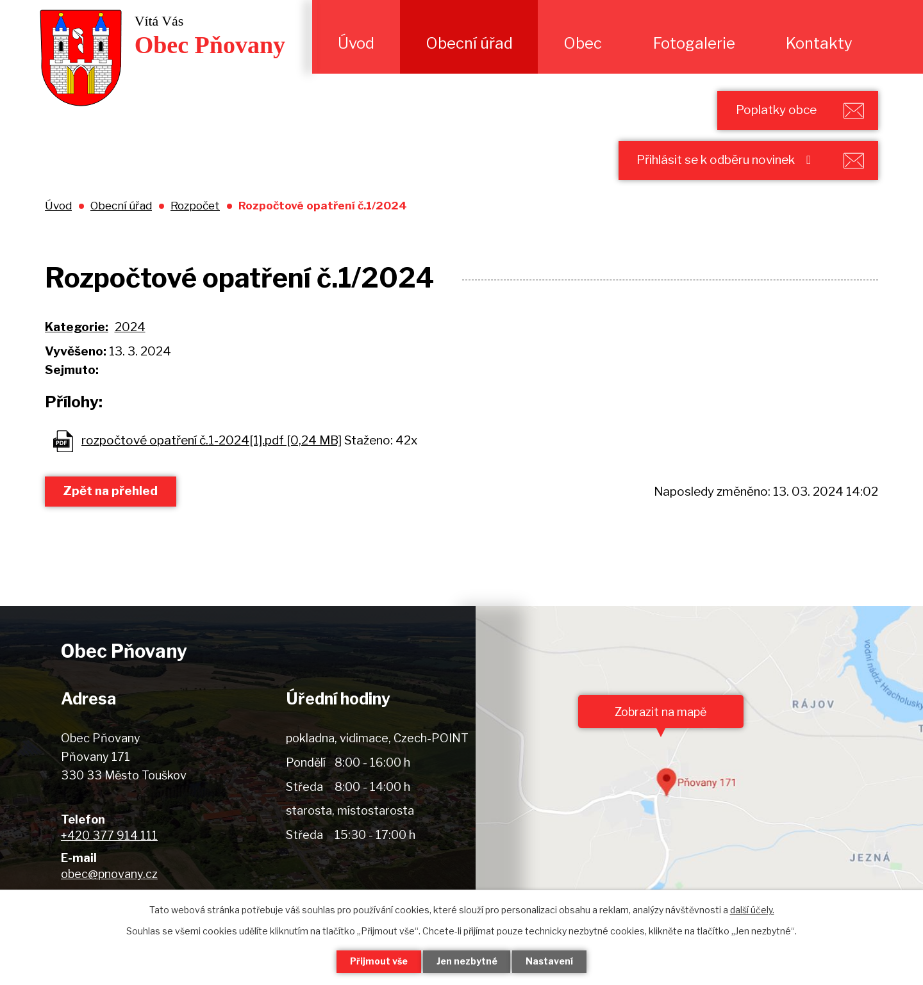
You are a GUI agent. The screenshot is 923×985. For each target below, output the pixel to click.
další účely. (752, 909)
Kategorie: (76, 327)
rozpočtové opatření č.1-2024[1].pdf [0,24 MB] (211, 441)
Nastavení (550, 961)
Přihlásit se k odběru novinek (726, 160)
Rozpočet (195, 206)
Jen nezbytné (467, 961)
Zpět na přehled (110, 491)
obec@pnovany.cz (109, 874)
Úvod (356, 43)
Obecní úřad (469, 43)
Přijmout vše (379, 961)
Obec (582, 43)
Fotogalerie (694, 43)
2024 (130, 327)
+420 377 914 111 (109, 836)
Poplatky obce (775, 109)
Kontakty (819, 43)
